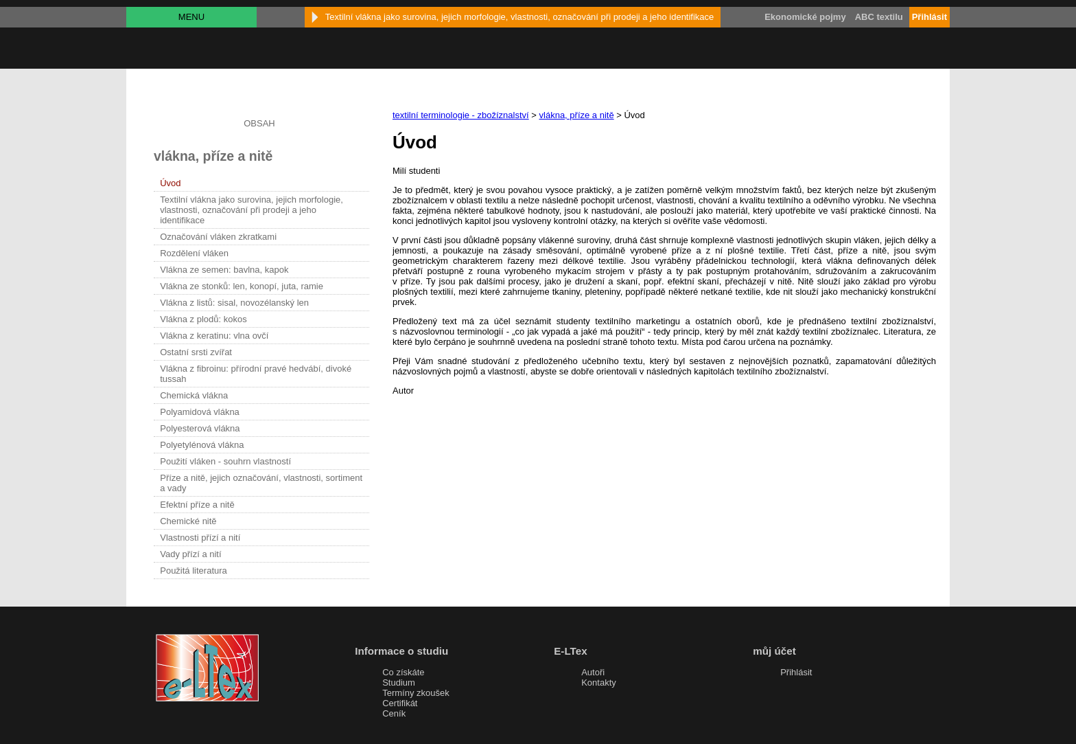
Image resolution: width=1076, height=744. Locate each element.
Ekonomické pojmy (804, 17)
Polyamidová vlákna (199, 412)
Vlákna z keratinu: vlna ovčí (214, 335)
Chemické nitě (188, 521)
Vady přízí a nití (190, 554)
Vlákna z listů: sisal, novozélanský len (234, 302)
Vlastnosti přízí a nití (200, 537)
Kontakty (598, 682)
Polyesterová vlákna (199, 428)
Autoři (593, 672)
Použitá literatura (193, 570)
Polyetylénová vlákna (202, 445)
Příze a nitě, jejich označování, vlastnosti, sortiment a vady (261, 483)
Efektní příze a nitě (197, 504)
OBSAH (259, 123)
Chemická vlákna (194, 395)
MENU (191, 17)
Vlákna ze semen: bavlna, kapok (224, 269)
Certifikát (399, 703)
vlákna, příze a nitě (576, 115)
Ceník (394, 713)
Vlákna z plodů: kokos (203, 319)
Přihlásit (796, 672)
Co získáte (403, 672)
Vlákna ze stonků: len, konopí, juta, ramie (241, 286)
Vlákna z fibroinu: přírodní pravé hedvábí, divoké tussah (255, 373)
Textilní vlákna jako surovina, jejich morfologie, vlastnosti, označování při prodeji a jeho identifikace (251, 209)
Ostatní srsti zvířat (196, 352)
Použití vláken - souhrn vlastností (225, 461)
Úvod (170, 183)
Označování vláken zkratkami (218, 237)
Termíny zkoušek (415, 693)
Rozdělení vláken (194, 253)
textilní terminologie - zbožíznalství (461, 115)
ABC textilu (879, 17)
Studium (398, 682)
